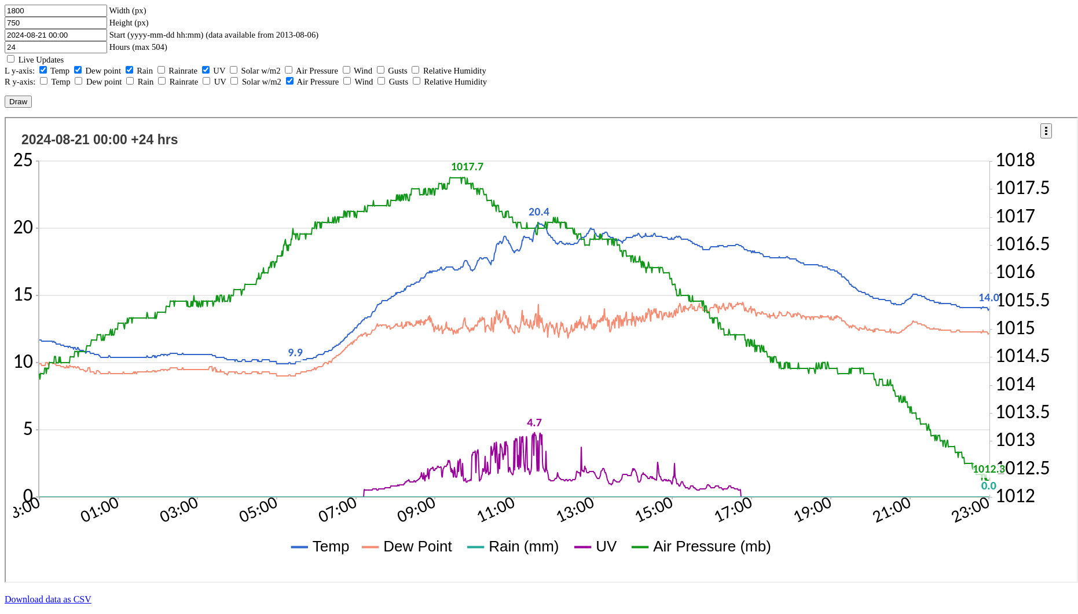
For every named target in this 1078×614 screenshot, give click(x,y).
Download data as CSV (48, 599)
